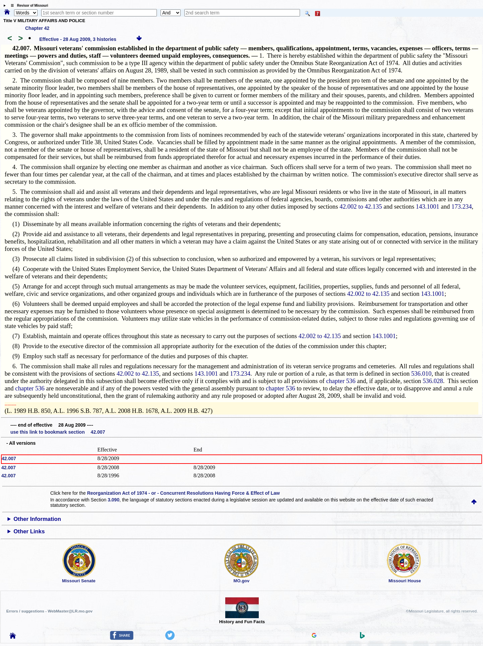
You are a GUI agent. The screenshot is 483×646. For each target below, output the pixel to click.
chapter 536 (341, 380)
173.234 (461, 206)
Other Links (29, 531)
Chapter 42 (37, 28)
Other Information (37, 519)
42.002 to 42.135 (361, 206)
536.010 (421, 373)
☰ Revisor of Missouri (27, 5)
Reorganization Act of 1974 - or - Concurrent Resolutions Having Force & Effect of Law (183, 493)
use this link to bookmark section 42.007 (57, 432)
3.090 (113, 499)
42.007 (9, 458)
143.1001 (427, 206)
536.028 (433, 380)
